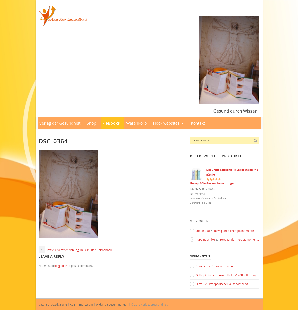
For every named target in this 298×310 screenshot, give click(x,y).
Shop (91, 123)
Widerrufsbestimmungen (112, 304)
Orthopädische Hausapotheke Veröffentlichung (226, 275)
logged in (61, 266)
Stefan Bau (203, 231)
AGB (72, 304)
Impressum (85, 304)
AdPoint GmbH (205, 239)
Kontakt (198, 123)
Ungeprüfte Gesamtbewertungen (212, 183)
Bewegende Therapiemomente (234, 231)
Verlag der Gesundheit (60, 123)
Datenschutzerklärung (53, 304)
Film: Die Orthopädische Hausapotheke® (222, 284)
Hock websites (169, 123)
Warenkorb (136, 123)
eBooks (112, 123)
